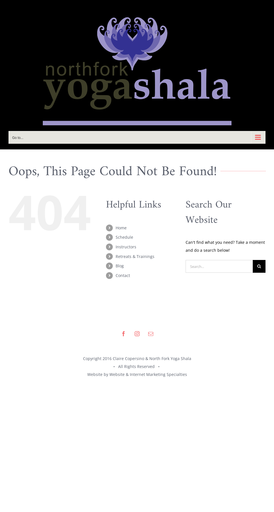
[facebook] (123, 333)
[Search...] (219, 266)
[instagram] (137, 333)
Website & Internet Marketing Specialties (148, 374)
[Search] (259, 266)
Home (121, 227)
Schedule (124, 237)
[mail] (150, 333)
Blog (120, 265)
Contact (123, 275)
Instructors (126, 246)
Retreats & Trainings (135, 256)
